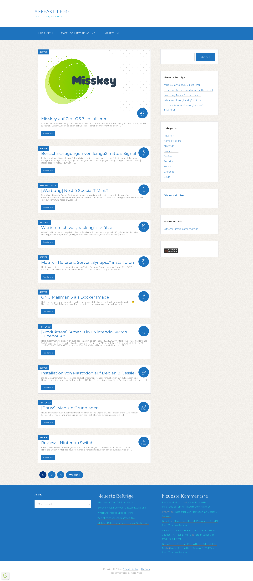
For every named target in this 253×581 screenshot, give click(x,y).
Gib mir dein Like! (174, 195)
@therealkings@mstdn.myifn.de (181, 228)
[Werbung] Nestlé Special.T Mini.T (182, 95)
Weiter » (74, 474)
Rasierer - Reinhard (172, 502)
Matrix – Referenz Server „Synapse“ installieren (123, 522)
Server (43, 52)
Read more (48, 133)
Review (44, 437)
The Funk (145, 569)
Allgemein (169, 135)
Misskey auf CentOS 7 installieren (182, 84)
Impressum (111, 33)
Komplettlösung (172, 140)
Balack (165, 521)
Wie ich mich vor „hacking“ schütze (182, 100)
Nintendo (45, 327)
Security (45, 222)
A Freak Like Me (52, 11)
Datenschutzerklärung (78, 33)
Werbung (169, 171)
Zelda (167, 176)
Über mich (45, 33)
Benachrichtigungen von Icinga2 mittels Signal (188, 89)
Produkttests (48, 185)
